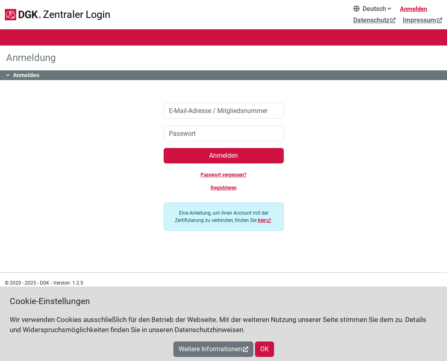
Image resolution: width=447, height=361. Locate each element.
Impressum (419, 20)
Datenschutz (371, 20)
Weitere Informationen (210, 349)
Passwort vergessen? (223, 175)
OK (264, 349)
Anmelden (413, 9)
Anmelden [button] (26, 75)
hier (262, 220)
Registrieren (224, 188)
